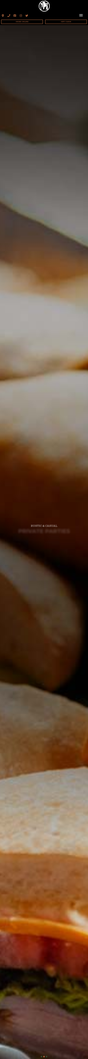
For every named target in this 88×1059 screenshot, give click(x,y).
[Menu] (81, 15)
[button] (3, 15)
